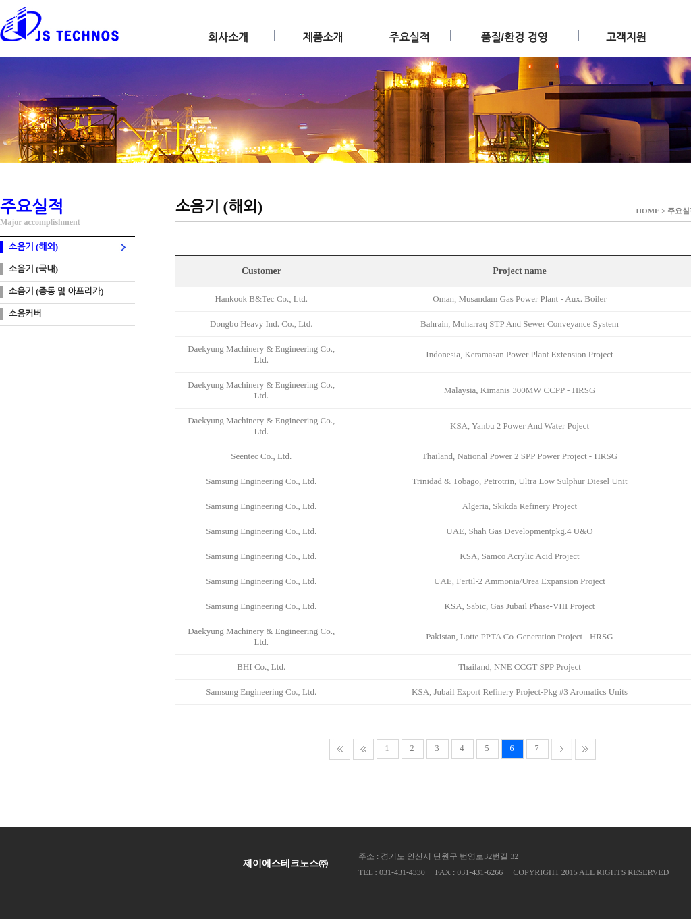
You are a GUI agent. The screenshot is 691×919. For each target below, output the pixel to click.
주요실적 (409, 37)
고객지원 (626, 37)
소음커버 (25, 314)
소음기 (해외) (33, 247)
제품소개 (322, 37)
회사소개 (228, 37)
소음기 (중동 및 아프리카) (56, 291)
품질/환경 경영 (514, 37)
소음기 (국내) (33, 269)
